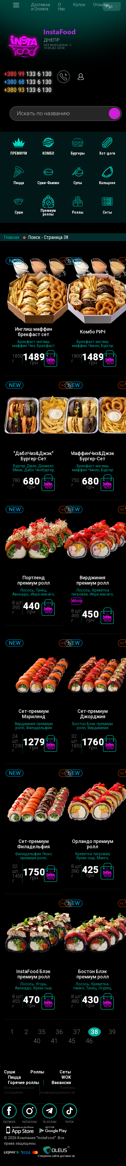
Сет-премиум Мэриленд (34, 714)
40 (36, 1041)
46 (89, 1041)
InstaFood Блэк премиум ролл (33, 974)
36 (59, 1032)
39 (112, 1032)
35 (41, 1032)
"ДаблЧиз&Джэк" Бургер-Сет (33, 456)
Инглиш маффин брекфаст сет (33, 331)
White (76, 600)
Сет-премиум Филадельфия (33, 844)
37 (76, 1032)
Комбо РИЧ (92, 331)
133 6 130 (28, 74)
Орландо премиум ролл (92, 844)
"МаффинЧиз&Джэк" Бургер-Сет (92, 456)
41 (54, 1041)
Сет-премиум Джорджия (93, 714)
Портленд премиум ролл (33, 580)
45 (71, 1041)
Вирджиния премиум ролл (92, 580)
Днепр (52, 40)
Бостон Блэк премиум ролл (92, 974)
